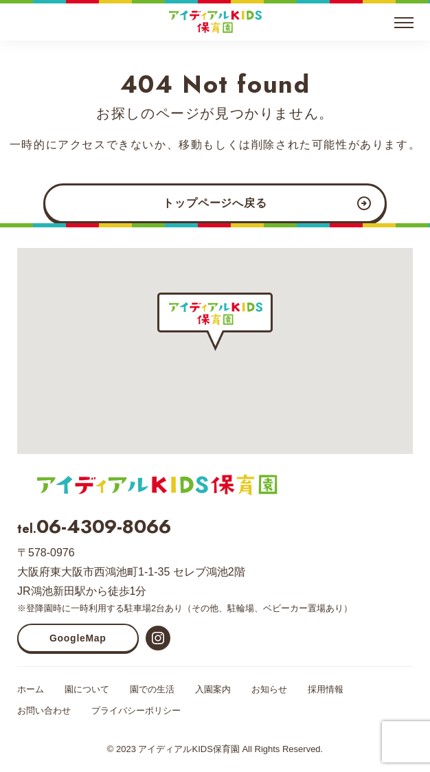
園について (87, 689)
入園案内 (213, 689)
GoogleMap (77, 638)
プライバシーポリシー (136, 710)
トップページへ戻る (215, 203)
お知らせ (269, 689)
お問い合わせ (44, 710)
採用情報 (325, 689)
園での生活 (152, 689)
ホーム (30, 689)
